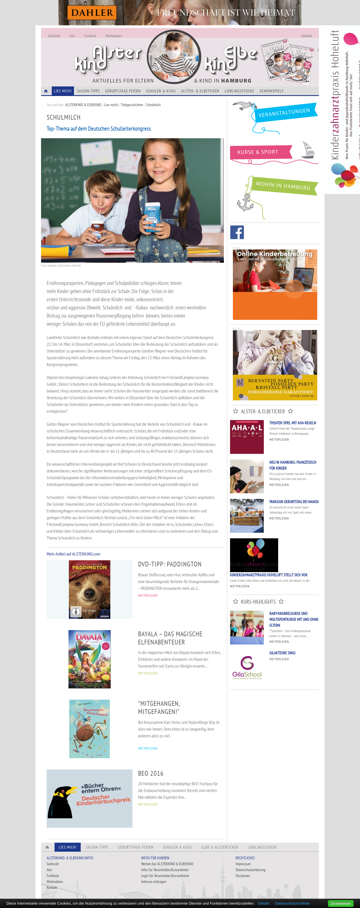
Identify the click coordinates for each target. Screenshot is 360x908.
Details (263, 903)
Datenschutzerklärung (251, 869)
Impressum (243, 863)
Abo (72, 35)
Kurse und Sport (274, 156)
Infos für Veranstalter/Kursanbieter (165, 869)
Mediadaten (114, 35)
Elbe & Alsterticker (220, 847)
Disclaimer (243, 875)
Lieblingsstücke (239, 90)
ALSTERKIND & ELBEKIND (83, 104)
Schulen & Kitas (161, 90)
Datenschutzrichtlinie (292, 903)
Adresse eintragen (153, 881)
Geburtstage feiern (123, 90)
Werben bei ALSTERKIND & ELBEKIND (167, 863)
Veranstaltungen (274, 120)
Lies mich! (111, 104)
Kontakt (307, 35)
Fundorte (90, 35)
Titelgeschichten (132, 104)
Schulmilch (154, 104)
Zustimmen (341, 903)
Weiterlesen (279, 439)
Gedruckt (54, 35)
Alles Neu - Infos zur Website (133, 50)
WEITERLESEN (148, 595)
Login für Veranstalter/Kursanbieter (165, 875)
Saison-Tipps (88, 90)
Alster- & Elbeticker (200, 90)
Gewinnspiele (272, 90)
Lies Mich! (63, 90)
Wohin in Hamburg (274, 196)
